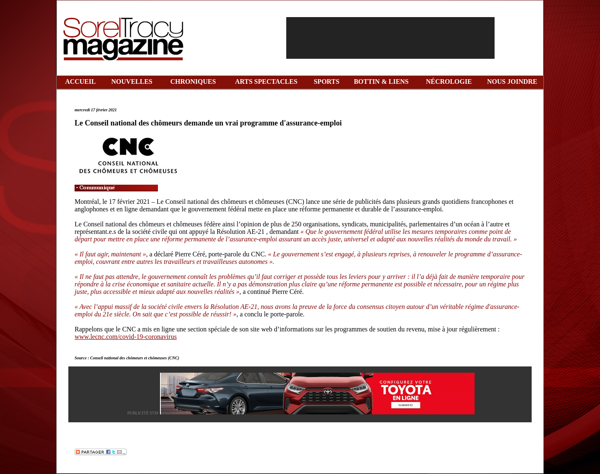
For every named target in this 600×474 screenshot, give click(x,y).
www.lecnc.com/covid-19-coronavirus (126, 336)
